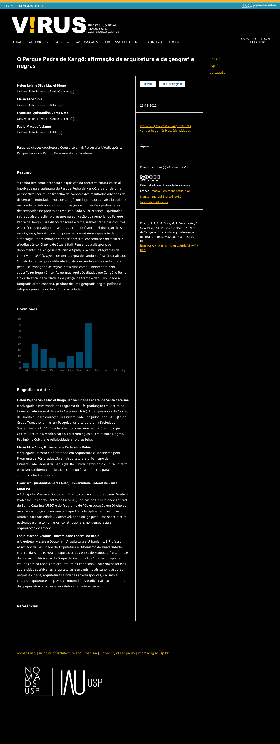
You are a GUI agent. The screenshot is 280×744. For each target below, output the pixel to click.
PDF (149, 84)
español (215, 65)
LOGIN (174, 42)
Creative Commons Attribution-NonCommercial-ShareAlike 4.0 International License (166, 196)
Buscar (257, 42)
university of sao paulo (117, 653)
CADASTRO (153, 42)
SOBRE (60, 42)
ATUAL (17, 42)
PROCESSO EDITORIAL (121, 42)
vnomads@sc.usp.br (153, 653)
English (215, 59)
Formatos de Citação (157, 259)
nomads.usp (26, 653)
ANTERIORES (38, 42)
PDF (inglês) (173, 84)
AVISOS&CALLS (87, 42)
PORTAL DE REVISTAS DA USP (23, 6)
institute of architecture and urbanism (68, 653)
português (217, 72)
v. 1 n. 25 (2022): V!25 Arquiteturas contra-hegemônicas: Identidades (165, 128)
